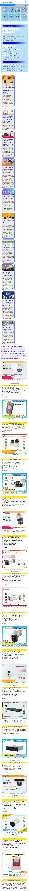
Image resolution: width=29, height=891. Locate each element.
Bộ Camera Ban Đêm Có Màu (8, 68)
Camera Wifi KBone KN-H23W (14, 683)
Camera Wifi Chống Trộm (7, 59)
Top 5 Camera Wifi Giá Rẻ (7, 47)
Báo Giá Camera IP (22, 36)
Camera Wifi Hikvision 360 (8, 51)
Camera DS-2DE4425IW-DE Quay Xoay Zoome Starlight (14, 530)
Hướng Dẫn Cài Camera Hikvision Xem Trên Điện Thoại (8, 141)
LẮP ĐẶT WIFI (8, 2)
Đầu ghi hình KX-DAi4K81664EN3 (14, 758)
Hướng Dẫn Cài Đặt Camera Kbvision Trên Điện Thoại (7, 303)
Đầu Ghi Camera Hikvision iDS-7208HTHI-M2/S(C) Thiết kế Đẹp (14, 721)
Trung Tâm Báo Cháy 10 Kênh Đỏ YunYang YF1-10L (14, 875)
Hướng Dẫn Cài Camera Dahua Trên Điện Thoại (8, 169)
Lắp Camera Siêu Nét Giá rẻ (19, 66)
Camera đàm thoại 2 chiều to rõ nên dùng (11, 28)
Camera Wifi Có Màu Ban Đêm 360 (9, 45)
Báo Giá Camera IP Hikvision (8, 34)
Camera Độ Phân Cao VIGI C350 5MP (14, 492)
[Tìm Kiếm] (21, 2)
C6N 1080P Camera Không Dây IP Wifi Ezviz (14, 454)
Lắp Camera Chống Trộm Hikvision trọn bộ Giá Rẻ (12, 64)
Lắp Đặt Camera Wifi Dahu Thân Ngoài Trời (11, 49)
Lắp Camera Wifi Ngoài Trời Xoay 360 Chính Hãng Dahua (14, 53)
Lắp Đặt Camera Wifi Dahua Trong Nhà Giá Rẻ (12, 57)
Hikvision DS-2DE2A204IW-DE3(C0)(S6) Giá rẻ (14, 794)
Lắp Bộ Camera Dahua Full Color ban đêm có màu (12, 70)
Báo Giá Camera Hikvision (8, 248)
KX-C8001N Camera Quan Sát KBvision (14, 833)
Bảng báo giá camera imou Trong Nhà (10, 38)
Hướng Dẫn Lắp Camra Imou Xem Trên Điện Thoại (8, 89)
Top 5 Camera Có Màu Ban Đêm (9, 30)
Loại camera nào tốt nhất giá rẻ (9, 32)
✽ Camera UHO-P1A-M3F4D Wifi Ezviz (14, 380)
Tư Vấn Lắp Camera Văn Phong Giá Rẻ (7, 273)
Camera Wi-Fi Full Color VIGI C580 (14, 645)
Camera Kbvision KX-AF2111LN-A (14, 569)
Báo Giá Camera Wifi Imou (8, 221)
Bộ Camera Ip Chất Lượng (8, 66)
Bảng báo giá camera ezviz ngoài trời (10, 36)
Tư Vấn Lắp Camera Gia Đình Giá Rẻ (8, 329)
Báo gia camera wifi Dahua (8, 40)
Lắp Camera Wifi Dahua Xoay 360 (9, 55)
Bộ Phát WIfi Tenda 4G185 (14, 418)
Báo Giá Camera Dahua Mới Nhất (8, 197)
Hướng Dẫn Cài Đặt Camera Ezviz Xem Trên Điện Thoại (7, 118)
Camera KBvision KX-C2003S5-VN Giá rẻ (14, 607)
